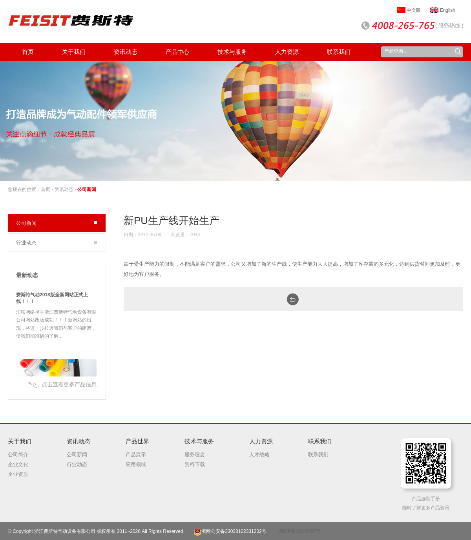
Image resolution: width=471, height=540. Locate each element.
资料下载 (194, 464)
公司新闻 (86, 189)
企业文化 (18, 464)
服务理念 (194, 454)
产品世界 (137, 441)
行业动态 (26, 243)
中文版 (409, 10)
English (442, 10)
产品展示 (136, 454)
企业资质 (18, 474)
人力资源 (261, 441)
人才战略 (259, 454)
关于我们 (19, 441)
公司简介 (18, 454)
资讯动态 (64, 189)
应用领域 (136, 464)
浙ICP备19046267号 (299, 531)
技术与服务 (199, 441)
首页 (45, 189)
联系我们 (320, 441)
